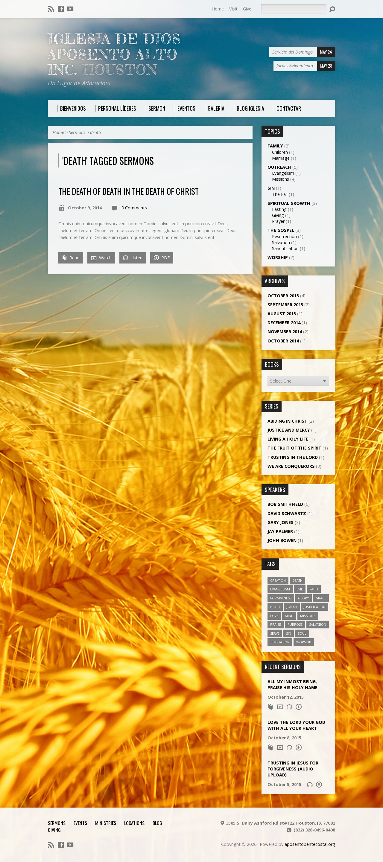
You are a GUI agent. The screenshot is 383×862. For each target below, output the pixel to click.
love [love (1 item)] (274, 615)
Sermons (77, 132)
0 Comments (134, 208)
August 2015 (282, 313)
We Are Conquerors (291, 466)
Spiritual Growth (289, 203)
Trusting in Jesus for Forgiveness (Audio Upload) (293, 769)
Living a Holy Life (288, 439)
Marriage (281, 158)
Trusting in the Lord (293, 457)
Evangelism (283, 173)
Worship (278, 257)
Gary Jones (281, 522)
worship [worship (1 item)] (303, 642)
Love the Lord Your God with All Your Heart (296, 725)
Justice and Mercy (289, 430)
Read (71, 258)
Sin (271, 188)
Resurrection (284, 236)
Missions (280, 179)
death (95, 132)
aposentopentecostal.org (310, 844)
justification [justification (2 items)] (315, 606)
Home (218, 9)
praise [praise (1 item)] (275, 624)
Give (247, 9)
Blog (157, 822)
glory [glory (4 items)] (303, 598)
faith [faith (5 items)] (313, 589)
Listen (132, 258)
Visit (233, 9)
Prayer (278, 221)
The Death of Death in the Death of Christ (128, 191)
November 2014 (285, 331)
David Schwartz (287, 513)
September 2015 (285, 304)
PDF (162, 258)
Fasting (279, 209)
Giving (278, 215)
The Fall (280, 194)
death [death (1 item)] (297, 580)
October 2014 (283, 341)
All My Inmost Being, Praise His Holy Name (292, 684)
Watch (101, 258)
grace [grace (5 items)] (321, 598)
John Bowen (282, 540)
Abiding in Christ (287, 421)
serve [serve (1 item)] (274, 633)
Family (275, 146)
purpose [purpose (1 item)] (295, 624)
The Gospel (281, 230)
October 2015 (283, 295)
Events (80, 822)
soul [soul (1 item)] (302, 633)
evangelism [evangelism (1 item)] (280, 589)
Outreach (279, 167)
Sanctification (285, 248)
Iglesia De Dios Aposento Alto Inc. (114, 54)
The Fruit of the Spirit (294, 448)
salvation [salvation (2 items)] (317, 624)
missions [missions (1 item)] (307, 615)
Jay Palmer (280, 531)
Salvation (281, 242)
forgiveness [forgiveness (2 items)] (280, 598)
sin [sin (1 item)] (288, 633)
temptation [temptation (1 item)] (280, 642)
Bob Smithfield (285, 504)
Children (280, 152)
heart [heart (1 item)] (275, 606)
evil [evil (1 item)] (300, 589)
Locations (134, 822)
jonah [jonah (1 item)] (292, 606)
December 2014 (284, 322)
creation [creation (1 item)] (278, 580)
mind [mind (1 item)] (289, 615)
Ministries (105, 822)
